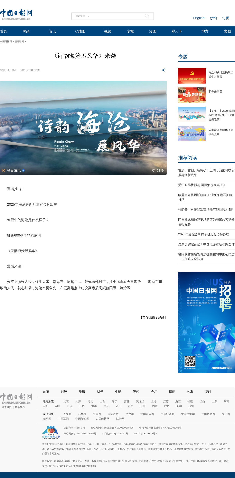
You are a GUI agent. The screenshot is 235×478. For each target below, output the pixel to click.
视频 (107, 31)
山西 (102, 401)
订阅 (226, 18)
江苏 (166, 401)
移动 (213, 18)
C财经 (80, 31)
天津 (78, 401)
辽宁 (114, 401)
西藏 (155, 406)
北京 (66, 401)
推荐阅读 (187, 157)
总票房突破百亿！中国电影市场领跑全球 (206, 244)
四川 (118, 406)
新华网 (82, 414)
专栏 (130, 31)
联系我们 (20, 407)
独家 (190, 391)
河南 (226, 401)
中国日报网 (6, 41)
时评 (64, 391)
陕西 (167, 406)
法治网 (120, 418)
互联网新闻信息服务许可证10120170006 (112, 427)
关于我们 (6, 407)
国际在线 (113, 414)
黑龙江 (140, 401)
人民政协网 (102, 418)
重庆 (106, 406)
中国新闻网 (82, 418)
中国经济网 (167, 414)
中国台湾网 (188, 414)
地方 (205, 31)
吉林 (126, 401)
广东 (70, 406)
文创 (227, 31)
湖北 (45, 406)
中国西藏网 (208, 414)
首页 (3, 31)
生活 (118, 391)
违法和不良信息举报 (74, 427)
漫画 (152, 31)
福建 (190, 401)
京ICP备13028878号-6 (145, 433)
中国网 (97, 414)
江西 (202, 401)
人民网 (67, 414)
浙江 (178, 401)
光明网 (47, 418)
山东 (214, 401)
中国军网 (63, 418)
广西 (82, 406)
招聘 (208, 391)
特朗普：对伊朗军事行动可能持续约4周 (205, 209)
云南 (143, 406)
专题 (183, 56)
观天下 (177, 31)
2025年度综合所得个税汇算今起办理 (203, 234)
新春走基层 (215, 91)
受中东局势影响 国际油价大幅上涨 (202, 185)
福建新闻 (19, 41)
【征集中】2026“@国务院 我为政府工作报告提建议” (222, 115)
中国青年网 (147, 414)
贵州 (130, 406)
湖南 (58, 406)
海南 (94, 406)
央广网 (226, 414)
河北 (90, 401)
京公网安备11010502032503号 (80, 433)
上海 (153, 401)
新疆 (179, 406)
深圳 (191, 406)
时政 (26, 31)
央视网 (130, 414)
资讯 (52, 31)
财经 (100, 391)
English (198, 18)
